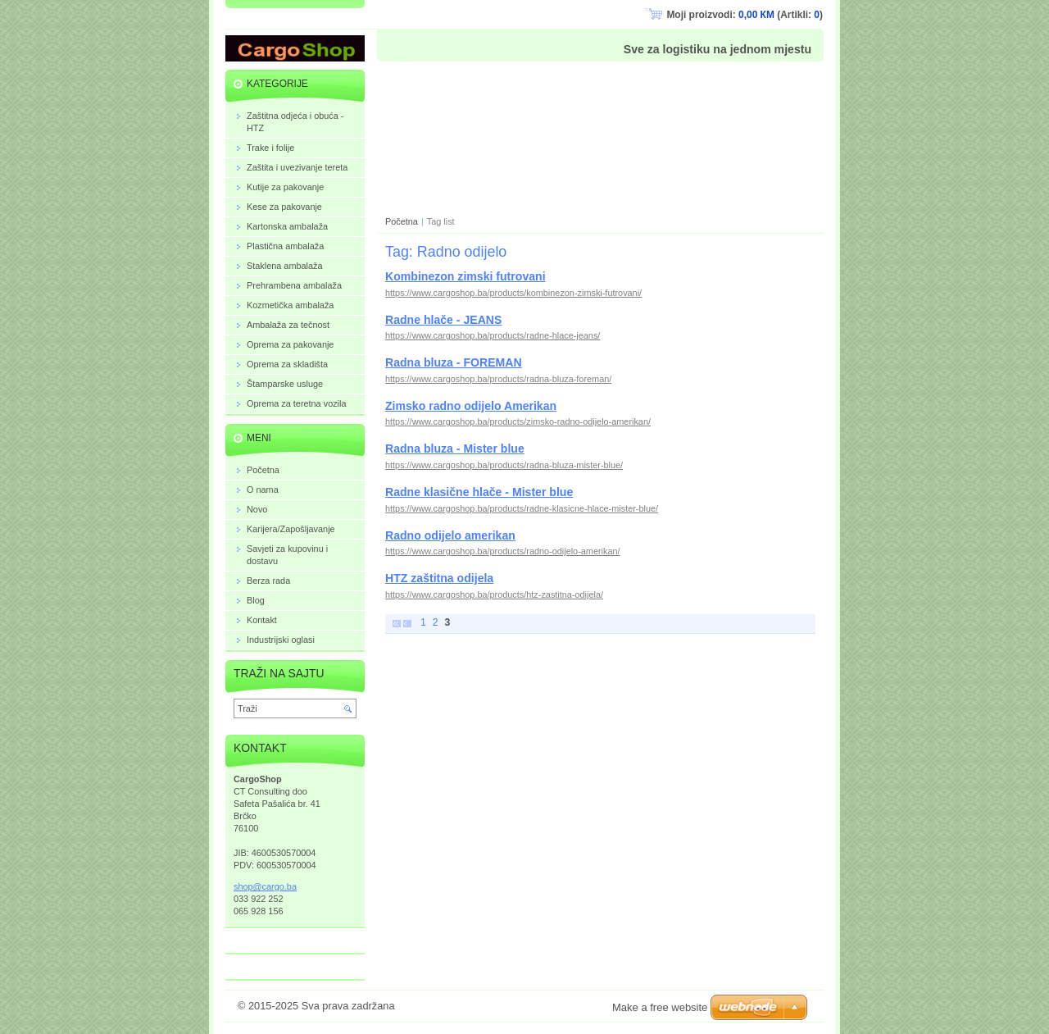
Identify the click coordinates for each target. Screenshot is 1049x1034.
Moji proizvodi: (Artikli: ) (744, 14)
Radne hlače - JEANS (443, 319)
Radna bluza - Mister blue (454, 448)
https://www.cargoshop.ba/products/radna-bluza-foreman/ (498, 379)
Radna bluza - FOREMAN (453, 362)
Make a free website (659, 1007)
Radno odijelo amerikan (450, 535)
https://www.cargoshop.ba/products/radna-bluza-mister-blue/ (504, 465)
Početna (401, 221)
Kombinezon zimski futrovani (465, 276)
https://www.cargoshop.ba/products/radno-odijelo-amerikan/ (502, 551)
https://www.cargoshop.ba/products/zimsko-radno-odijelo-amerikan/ (518, 421)
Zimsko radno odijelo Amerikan (470, 405)
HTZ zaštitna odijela (439, 578)
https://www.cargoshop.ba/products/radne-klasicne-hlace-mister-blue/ (521, 508)
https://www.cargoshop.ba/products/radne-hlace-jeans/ (492, 335)
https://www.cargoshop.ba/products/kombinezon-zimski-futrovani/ (513, 293)
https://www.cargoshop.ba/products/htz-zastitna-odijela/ (494, 594)
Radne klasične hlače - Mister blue (479, 492)
